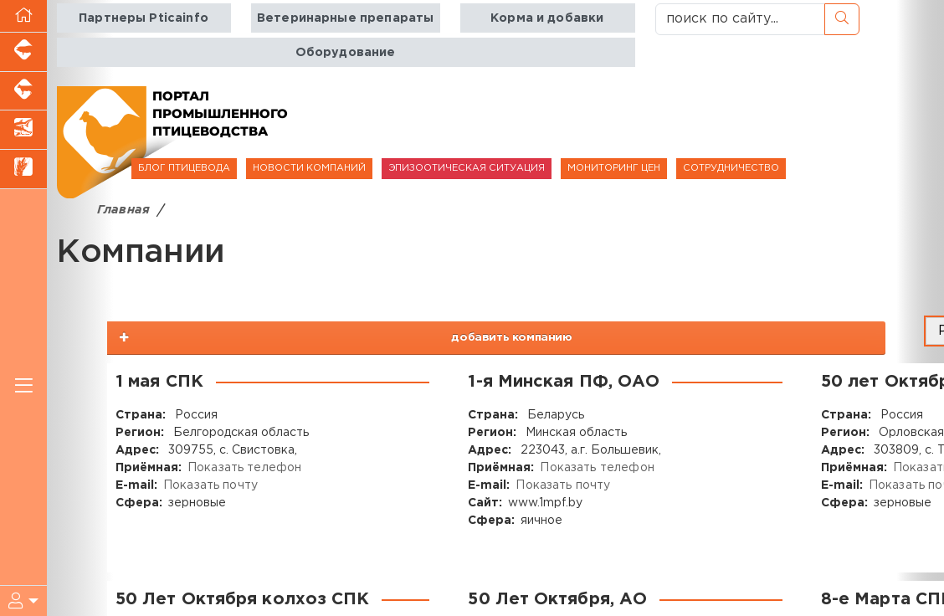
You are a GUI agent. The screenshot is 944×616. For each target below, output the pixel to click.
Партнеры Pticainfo (144, 18)
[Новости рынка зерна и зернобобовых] (23, 169)
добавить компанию (775, 336)
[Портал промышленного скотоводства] (23, 91)
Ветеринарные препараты (346, 18)
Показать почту (209, 485)
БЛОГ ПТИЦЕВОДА (184, 168)
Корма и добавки (546, 18)
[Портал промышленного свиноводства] (23, 52)
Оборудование (345, 52)
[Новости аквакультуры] (23, 130)
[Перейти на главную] (23, 16)
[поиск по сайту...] (740, 19)
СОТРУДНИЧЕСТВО (731, 168)
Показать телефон (243, 468)
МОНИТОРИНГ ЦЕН (613, 168)
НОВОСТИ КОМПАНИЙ (309, 168)
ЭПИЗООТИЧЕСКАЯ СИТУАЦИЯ (466, 168)
